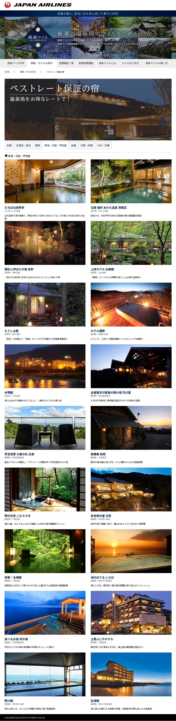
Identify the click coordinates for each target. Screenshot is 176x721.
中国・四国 (86, 145)
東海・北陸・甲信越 (55, 145)
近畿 (73, 145)
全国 (9, 145)
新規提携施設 (86, 63)
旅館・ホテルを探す (42, 63)
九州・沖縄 (103, 145)
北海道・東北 (23, 145)
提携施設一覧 (66, 63)
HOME (7, 71)
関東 (37, 145)
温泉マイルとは (107, 63)
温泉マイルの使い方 (157, 63)
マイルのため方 (130, 63)
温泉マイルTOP (15, 63)
